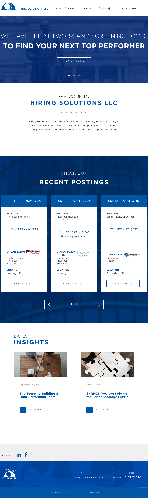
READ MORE (74, 61)
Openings (89, 8)
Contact (134, 8)
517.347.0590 (133, 478)
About (57, 8)
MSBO (105, 8)
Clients (118, 8)
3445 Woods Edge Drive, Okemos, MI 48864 (99, 478)
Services (73, 8)
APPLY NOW (23, 283)
